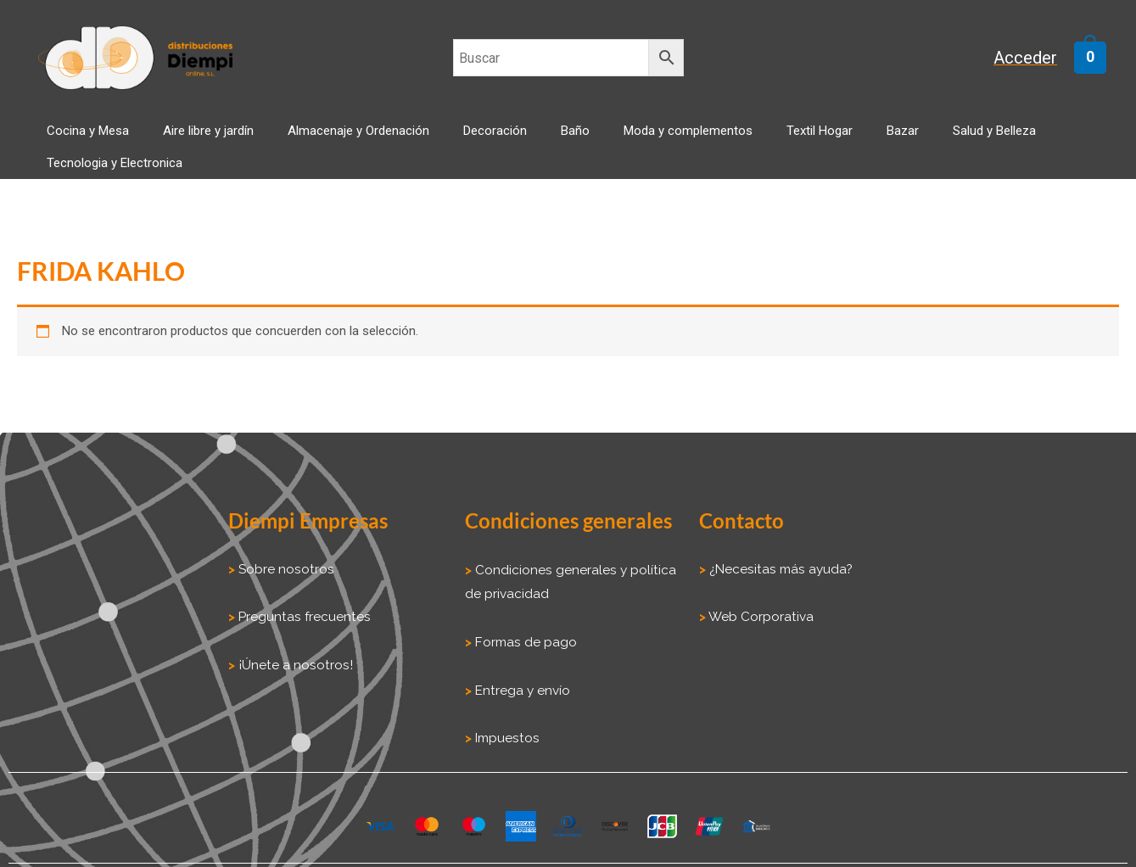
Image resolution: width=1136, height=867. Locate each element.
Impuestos (504, 720)
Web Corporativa (759, 602)
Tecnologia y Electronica (1004, 140)
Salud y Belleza (877, 140)
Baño (526, 140)
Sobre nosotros (283, 555)
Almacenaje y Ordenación (343, 140)
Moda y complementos (621, 140)
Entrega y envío (522, 673)
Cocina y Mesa (106, 140)
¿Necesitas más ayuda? (777, 555)
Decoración (463, 140)
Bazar (802, 140)
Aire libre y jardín (210, 140)
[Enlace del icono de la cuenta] (1034, 58)
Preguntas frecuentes (301, 602)
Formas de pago (525, 626)
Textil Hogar (736, 140)
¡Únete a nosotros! (291, 649)
